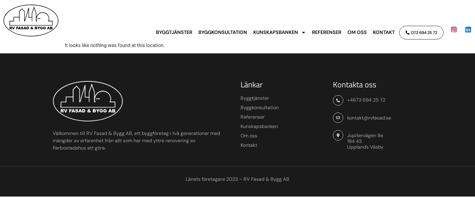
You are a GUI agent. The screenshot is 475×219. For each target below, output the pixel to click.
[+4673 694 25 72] (338, 123)
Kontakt (384, 32)
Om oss (357, 32)
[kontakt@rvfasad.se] (338, 140)
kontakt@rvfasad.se (369, 140)
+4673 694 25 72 (366, 122)
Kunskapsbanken (279, 32)
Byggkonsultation (222, 32)
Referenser (326, 32)
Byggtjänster (174, 32)
